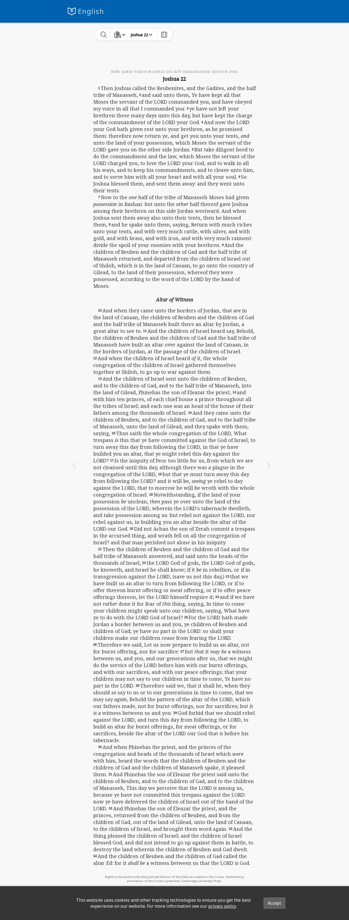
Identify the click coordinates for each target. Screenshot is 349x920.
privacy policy (222, 906)
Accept (274, 903)
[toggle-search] (103, 35)
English (91, 11)
